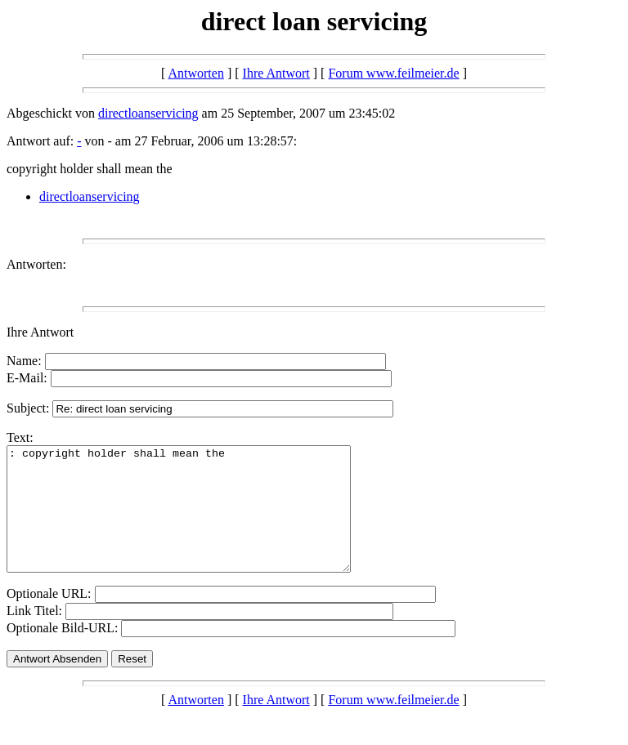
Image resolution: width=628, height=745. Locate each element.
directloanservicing (148, 113)
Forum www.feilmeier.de (393, 73)
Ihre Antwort (276, 73)
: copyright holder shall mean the (199, 521)
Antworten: (36, 264)
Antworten (195, 73)
